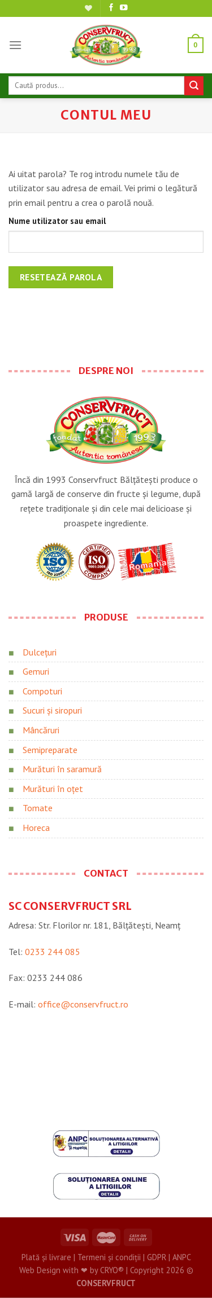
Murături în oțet (53, 788)
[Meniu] (15, 45)
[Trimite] (194, 85)
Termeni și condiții (109, 1257)
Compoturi (42, 691)
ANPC (181, 1257)
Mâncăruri (41, 730)
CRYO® (112, 1270)
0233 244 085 (52, 951)
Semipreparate (50, 749)
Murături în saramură (62, 769)
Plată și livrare (46, 1257)
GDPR (156, 1257)
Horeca (36, 827)
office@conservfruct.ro (83, 1004)
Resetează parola (61, 277)
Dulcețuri (40, 652)
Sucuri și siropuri (52, 710)
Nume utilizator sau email (57, 220)
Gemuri (36, 671)
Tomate (38, 807)
